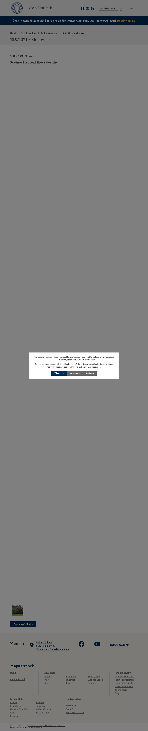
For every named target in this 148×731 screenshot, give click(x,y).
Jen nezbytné (75, 373)
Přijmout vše (59, 373)
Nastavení (90, 373)
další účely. (91, 360)
